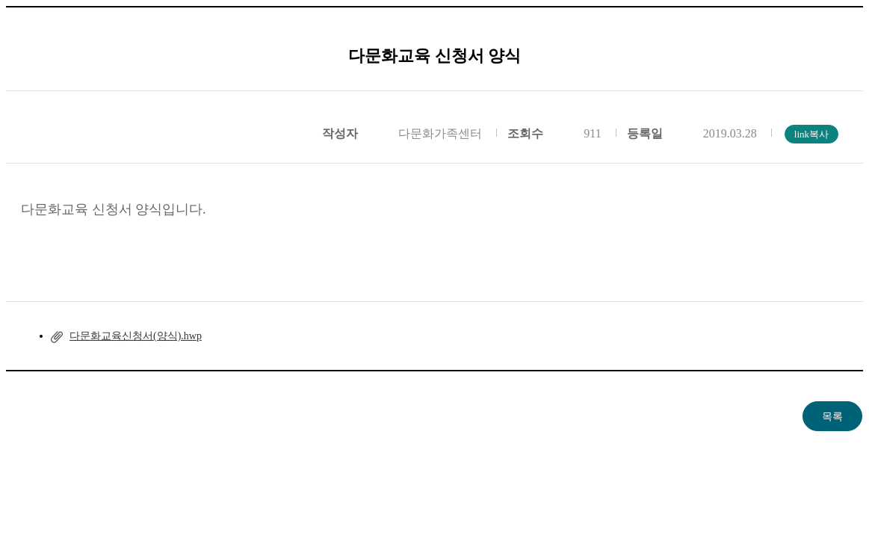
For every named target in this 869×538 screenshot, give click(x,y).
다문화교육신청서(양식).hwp (135, 335)
